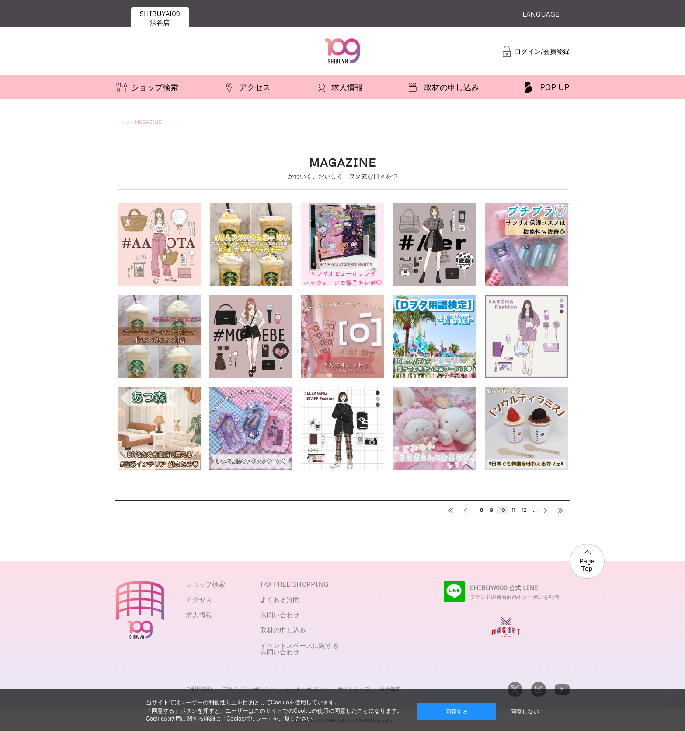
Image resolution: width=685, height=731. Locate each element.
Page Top (587, 564)
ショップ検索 (205, 584)
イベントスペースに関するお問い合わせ (299, 648)
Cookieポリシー (246, 718)
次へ (548, 510)
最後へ (563, 510)
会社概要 (390, 689)
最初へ (454, 510)
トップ (123, 122)
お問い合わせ (279, 615)
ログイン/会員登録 (542, 51)
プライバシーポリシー (249, 689)
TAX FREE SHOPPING (294, 584)
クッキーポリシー (306, 689)
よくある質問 (279, 599)
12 (524, 510)
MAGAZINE (148, 122)
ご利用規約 (199, 689)
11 (513, 510)
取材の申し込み (283, 630)
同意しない (525, 711)
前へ (469, 510)
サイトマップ (353, 689)
